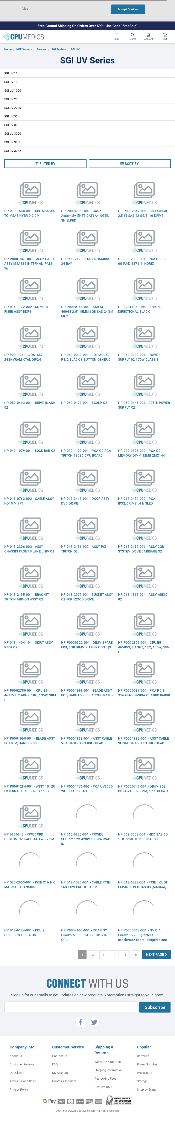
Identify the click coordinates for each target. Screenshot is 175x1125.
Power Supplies (147, 1064)
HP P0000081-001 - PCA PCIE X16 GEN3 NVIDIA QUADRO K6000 (144, 692)
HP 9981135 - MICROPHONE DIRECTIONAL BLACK (140, 309)
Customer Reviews (22, 1064)
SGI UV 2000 (12, 108)
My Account (60, 1073)
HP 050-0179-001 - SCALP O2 (84, 402)
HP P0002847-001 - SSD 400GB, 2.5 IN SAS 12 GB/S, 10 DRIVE (143, 213)
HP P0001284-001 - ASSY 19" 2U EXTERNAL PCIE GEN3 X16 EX (29, 788)
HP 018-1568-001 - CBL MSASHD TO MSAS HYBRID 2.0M (29, 213)
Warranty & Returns (107, 1062)
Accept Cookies (127, 9)
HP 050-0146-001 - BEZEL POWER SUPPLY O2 (144, 404)
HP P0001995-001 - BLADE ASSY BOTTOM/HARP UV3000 (29, 740)
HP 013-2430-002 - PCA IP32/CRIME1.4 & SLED (136, 500)
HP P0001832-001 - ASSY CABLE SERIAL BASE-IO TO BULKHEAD (143, 740)
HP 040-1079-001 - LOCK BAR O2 (29, 450)
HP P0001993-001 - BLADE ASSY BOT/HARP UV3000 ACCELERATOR (87, 692)
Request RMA (103, 1087)
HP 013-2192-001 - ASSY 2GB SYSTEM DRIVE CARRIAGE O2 (141, 548)
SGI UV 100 (11, 82)
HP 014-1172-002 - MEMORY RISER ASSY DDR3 (26, 309)
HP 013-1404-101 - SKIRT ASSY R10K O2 (28, 644)
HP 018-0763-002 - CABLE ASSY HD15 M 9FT (29, 500)
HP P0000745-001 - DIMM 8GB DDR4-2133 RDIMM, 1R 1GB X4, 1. (144, 788)
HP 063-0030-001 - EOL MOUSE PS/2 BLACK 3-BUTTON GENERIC (86, 357)
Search (132, 36)
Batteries (143, 1056)
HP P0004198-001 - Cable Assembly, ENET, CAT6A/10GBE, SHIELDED (85, 215)
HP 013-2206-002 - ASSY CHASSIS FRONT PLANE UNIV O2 (29, 548)
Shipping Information (108, 1070)
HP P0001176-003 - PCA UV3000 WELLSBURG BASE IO (87, 788)
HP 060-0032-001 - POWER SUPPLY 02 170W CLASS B (139, 357)
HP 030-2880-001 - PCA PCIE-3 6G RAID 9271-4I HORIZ (142, 261)
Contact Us (59, 1056)
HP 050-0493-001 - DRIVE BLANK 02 (29, 404)
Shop (116, 36)
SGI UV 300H (12, 142)
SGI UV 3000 (12, 133)
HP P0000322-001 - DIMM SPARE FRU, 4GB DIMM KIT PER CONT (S (87, 644)
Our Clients (17, 1073)
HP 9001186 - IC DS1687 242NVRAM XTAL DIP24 (23, 357)
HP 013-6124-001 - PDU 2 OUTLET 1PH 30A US (24, 932)
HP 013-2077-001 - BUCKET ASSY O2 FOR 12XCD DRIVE (87, 596)
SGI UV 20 (11, 99)
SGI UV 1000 (12, 90)
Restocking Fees (105, 1078)
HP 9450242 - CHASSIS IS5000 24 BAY (85, 261)
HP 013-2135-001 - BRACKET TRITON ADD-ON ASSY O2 (26, 596)
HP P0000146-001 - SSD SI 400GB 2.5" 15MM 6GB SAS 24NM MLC (87, 311)
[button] (45, 163)
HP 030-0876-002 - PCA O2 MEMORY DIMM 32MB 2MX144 (141, 452)
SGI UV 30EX (12, 151)
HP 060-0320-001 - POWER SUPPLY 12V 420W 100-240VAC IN (85, 839)
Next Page (156, 954)
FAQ (55, 1064)
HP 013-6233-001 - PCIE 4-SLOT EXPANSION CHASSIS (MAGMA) (142, 884)
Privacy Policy (19, 1089)
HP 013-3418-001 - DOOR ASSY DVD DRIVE (85, 500)
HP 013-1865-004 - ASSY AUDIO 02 (142, 596)
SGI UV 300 (11, 125)
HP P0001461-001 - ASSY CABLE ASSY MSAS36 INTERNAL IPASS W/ (29, 263)
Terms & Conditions (23, 1081)
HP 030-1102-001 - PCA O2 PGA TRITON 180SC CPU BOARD (86, 452)
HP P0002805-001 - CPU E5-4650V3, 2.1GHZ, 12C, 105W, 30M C (144, 647)
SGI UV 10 (11, 73)
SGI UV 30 (11, 116)
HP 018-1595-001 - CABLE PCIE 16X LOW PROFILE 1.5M (85, 884)
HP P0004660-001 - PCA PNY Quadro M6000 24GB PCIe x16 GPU (84, 935)
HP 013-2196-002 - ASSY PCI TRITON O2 (83, 548)
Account (148, 36)
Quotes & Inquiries (64, 1081)
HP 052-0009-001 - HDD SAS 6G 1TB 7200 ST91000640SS (143, 836)
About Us (16, 1056)
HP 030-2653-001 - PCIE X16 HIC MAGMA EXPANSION (30, 884)
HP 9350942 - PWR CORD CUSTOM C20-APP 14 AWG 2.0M (29, 836)
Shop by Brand (147, 1089)
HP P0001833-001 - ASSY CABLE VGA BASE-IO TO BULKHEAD (86, 740)
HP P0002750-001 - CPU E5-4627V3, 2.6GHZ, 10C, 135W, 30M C (30, 695)
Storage (142, 1081)
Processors (144, 1073)
